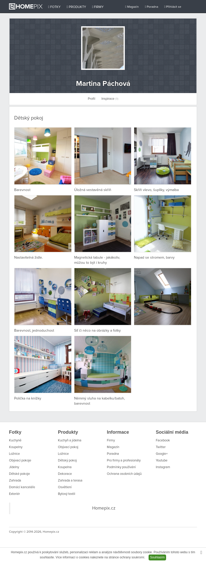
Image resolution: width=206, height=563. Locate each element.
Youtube (161, 460)
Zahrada (15, 480)
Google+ (162, 454)
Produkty (76, 7)
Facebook (163, 440)
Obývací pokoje (20, 460)
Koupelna (65, 467)
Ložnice (14, 454)
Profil (91, 99)
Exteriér (14, 494)
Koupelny (15, 447)
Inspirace (109, 99)
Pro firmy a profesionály (124, 460)
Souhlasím (157, 557)
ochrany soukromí (132, 557)
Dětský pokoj (67, 460)
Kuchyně (15, 440)
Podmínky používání (121, 467)
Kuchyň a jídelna (69, 440)
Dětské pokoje (19, 474)
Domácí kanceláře (22, 487)
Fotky (54, 7)
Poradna (151, 6)
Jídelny (14, 467)
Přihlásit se (172, 6)
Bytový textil (66, 494)
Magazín (132, 6)
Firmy (98, 7)
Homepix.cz (103, 508)
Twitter (161, 447)
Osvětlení (65, 487)
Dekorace (65, 474)
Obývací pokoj (68, 447)
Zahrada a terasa (70, 480)
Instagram (163, 467)
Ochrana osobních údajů (124, 474)
